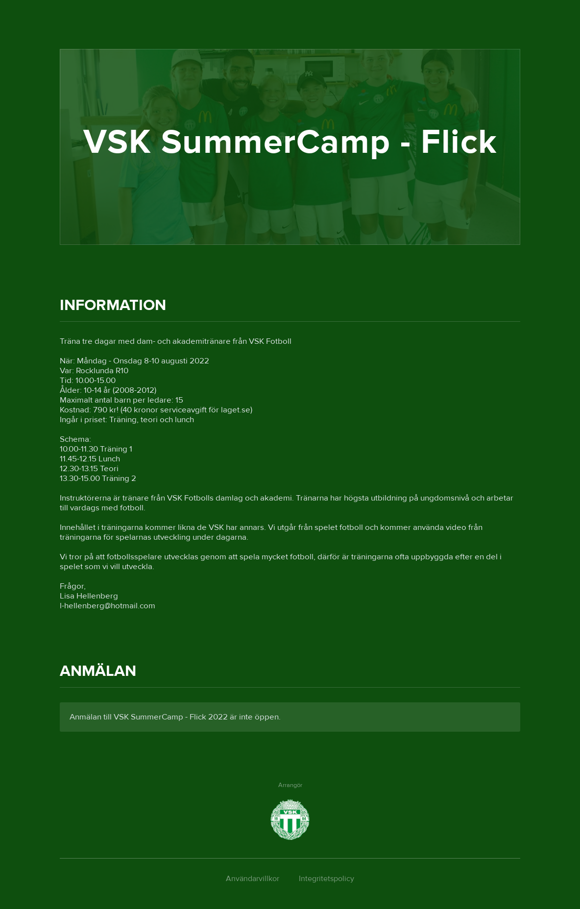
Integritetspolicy (326, 879)
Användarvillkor (252, 879)
